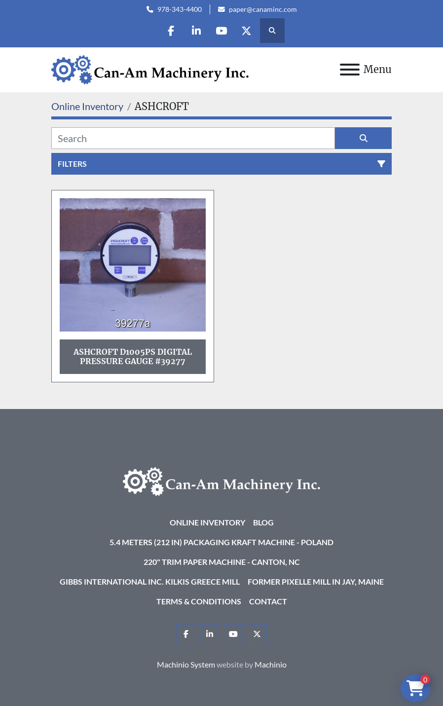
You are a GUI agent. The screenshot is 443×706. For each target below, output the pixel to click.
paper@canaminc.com (263, 9)
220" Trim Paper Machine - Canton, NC (222, 561)
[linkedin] (196, 30)
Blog (263, 522)
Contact (268, 601)
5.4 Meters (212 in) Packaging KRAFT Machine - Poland (221, 542)
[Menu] (350, 69)
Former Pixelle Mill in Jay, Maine (316, 581)
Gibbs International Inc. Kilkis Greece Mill (150, 581)
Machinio (271, 664)
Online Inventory (207, 522)
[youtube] (221, 30)
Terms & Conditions (198, 601)
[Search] (193, 138)
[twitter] (246, 30)
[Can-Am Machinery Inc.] (221, 480)
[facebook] (171, 30)
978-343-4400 (179, 9)
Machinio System (186, 664)
